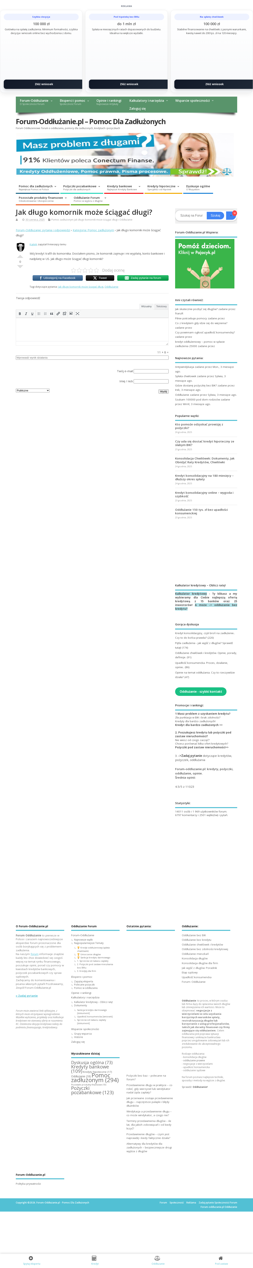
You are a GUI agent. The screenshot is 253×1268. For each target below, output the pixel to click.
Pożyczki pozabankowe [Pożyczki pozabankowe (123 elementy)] (92, 1090)
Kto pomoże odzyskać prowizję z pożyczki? (199, 426)
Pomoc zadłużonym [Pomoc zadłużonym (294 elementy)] (95, 1077)
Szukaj (215, 215)
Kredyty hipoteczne (161, 187)
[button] (20, 313)
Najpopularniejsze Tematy (89, 943)
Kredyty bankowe (122, 187)
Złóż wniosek (44, 84)
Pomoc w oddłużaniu (86, 988)
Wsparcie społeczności (192, 100)
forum (35, 954)
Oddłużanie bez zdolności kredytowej (205, 949)
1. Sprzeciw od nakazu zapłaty (92, 960)
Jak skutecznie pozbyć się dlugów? (196, 309)
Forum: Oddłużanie (194, 982)
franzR (179, 313)
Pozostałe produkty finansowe (41, 199)
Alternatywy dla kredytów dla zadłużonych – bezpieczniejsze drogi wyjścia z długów (149, 1147)
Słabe (20, 268)
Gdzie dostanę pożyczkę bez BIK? (196, 385)
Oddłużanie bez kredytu (196, 940)
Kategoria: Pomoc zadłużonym (93, 230)
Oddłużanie (125, 219)
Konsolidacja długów (195, 958)
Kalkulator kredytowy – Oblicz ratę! (93, 1002)
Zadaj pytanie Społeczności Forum (218, 1202)
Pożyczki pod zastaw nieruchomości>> (201, 747)
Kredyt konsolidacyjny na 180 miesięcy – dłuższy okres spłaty (204, 477)
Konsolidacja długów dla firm (200, 963)
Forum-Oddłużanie (34, 102)
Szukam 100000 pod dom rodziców (197, 399)
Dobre (20, 255)
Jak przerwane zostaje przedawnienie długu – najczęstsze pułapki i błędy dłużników (149, 1101)
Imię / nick (126, 381)
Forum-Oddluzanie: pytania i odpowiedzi (43, 230)
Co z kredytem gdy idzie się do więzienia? (201, 323)
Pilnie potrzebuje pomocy (191, 318)
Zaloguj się (137, 108)
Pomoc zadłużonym (62, 219)
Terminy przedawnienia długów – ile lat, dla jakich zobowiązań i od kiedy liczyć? (148, 1124)
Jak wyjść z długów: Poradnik (199, 968)
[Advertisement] (206, 551)
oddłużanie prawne (194, 1060)
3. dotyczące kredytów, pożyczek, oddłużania (203, 758)
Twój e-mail (125, 371)
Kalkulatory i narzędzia (146, 100)
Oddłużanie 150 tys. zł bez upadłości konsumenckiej (201, 511)
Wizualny (146, 306)
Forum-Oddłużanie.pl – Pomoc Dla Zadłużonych (91, 121)
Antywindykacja (184, 367)
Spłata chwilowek (185, 376)
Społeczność (177, 1202)
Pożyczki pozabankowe (79, 187)
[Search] (191, 215)
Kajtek (33, 244)
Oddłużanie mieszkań (195, 954)
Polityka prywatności (28, 1183)
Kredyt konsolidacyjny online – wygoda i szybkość (204, 494)
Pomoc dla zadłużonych (36, 187)
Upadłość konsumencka (196, 977)
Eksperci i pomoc (72, 102)
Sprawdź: (195, 1087)
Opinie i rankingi (108, 102)
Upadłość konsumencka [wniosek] (95, 1016)
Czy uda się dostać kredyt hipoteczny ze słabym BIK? (204, 443)
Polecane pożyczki (84, 984)
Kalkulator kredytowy (191, 593)
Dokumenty (80, 1005)
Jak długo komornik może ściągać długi (96, 219)
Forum (163, 1202)
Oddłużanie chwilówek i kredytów (202, 944)
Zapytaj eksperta (83, 981)
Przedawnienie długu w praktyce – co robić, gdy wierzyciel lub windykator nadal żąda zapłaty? (149, 1088)
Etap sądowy (190, 972)
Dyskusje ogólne (198, 187)
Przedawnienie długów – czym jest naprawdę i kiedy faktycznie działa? (148, 1136)
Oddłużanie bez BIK (194, 935)
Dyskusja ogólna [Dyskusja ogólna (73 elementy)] (92, 1062)
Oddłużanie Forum (88, 199)
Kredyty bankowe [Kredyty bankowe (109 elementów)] (90, 1068)
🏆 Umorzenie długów (89, 954)
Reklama (191, 1202)
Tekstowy (161, 306)
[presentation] (19, 313)
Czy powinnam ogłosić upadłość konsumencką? (205, 332)
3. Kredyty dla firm (86, 970)
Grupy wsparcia (83, 1033)
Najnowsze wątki (83, 939)
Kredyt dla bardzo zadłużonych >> (199, 725)
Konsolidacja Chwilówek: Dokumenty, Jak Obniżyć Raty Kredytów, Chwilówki (205, 460)
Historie (78, 1037)
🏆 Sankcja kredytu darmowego (93, 957)
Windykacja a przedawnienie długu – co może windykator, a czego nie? (149, 1113)
